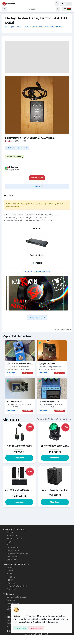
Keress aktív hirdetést (17, 148)
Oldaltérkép (12, 547)
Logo (9, 541)
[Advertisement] (37, 57)
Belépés (66, 4)
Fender (10, 567)
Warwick (11, 583)
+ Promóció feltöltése (37, 317)
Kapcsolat (11, 559)
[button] (67, 9)
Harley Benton (37, 27)
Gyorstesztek (13, 603)
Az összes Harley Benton (53, 27)
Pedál (19, 27)
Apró (12, 27)
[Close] (20, 628)
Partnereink (12, 556)
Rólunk (10, 532)
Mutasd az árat (37, 178)
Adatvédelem (13, 550)
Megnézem (19, 458)
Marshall (11, 576)
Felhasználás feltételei (17, 553)
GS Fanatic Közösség (16, 596)
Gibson (10, 570)
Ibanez (10, 573)
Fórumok (11, 600)
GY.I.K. (10, 544)
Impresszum (12, 535)
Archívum (11, 589)
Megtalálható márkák (17, 586)
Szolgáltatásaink (14, 538)
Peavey (10, 579)
